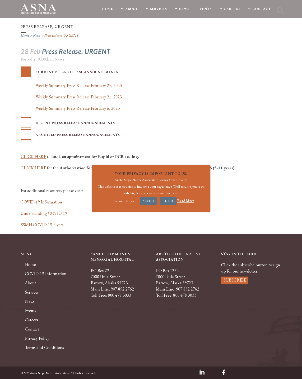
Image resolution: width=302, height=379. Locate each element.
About (30, 283)
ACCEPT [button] (148, 201)
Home (25, 35)
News (36, 35)
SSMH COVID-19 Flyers (42, 224)
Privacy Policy (37, 338)
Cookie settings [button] (123, 200)
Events (30, 310)
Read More (185, 200)
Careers (31, 319)
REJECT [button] (168, 201)
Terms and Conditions (44, 347)
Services (32, 292)
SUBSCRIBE (234, 280)
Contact (32, 329)
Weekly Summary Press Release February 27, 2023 (79, 85)
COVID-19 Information (41, 202)
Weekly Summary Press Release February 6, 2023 (78, 108)
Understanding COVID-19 (44, 213)
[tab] (151, 71)
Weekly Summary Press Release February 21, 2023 (79, 97)
